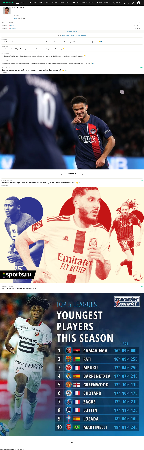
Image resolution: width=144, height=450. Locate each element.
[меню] (17, 2)
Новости (72, 35)
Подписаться (6, 16)
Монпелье (12, 28)
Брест (15, 18)
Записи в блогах (81, 35)
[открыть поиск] (124, 2)
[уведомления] (128, 2)
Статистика (65, 35)
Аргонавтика (5, 72)
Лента (59, 35)
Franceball (4, 291)
